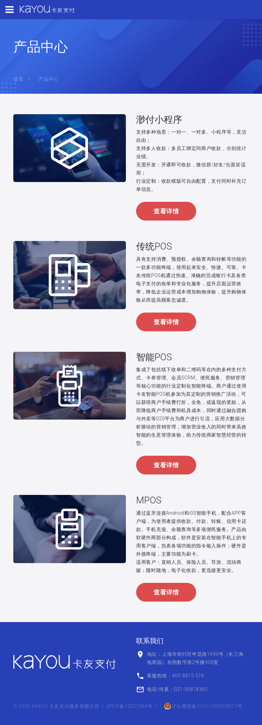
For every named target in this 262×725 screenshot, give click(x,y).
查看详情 (166, 211)
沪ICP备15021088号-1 (131, 706)
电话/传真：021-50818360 (177, 689)
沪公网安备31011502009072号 (203, 706)
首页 (18, 79)
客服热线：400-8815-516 (175, 675)
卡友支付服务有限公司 (74, 706)
